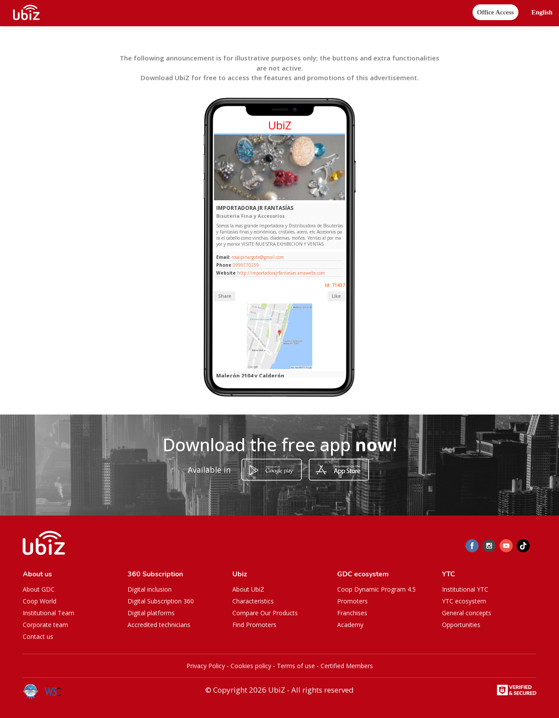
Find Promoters (254, 624)
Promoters (352, 601)
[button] (542, 12)
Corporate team (45, 624)
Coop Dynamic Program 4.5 (376, 589)
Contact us (38, 636)
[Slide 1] (275, 198)
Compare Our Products (265, 613)
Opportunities (461, 624)
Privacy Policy (205, 666)
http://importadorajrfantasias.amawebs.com (281, 273)
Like (336, 296)
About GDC (39, 589)
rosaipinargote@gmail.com (257, 257)
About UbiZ (248, 589)
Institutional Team (48, 613)
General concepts (466, 613)
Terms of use (296, 666)
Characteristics (253, 601)
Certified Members (347, 666)
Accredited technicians (159, 624)
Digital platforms (151, 613)
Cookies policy (251, 666)
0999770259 (246, 265)
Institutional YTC (465, 589)
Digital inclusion (150, 589)
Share (224, 296)
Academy (350, 624)
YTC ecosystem (464, 601)
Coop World (39, 601)
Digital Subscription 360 (161, 601)
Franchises (352, 613)
